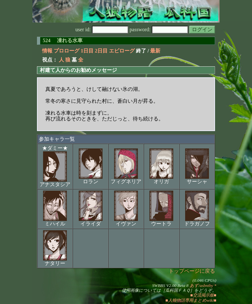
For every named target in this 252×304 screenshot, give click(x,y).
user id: (102, 29)
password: (159, 29)
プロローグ (66, 50)
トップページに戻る (192, 271)
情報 (47, 50)
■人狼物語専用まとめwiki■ (191, 300)
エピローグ (122, 50)
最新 (155, 50)
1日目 (87, 50)
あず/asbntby (201, 285)
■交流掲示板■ (203, 295)
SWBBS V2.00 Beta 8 (170, 285)
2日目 (101, 50)
